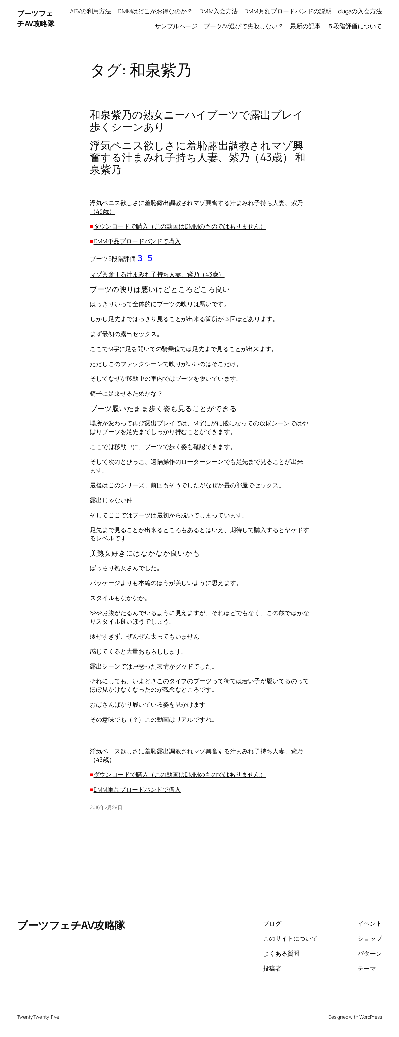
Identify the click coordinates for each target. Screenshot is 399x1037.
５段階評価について (354, 26)
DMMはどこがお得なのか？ (155, 11)
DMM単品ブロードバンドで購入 (137, 241)
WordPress (370, 1017)
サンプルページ (176, 26)
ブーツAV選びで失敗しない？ (244, 26)
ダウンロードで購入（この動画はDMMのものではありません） (180, 226)
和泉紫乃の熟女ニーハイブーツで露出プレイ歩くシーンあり (196, 121)
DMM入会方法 (218, 11)
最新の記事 (305, 26)
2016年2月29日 (106, 807)
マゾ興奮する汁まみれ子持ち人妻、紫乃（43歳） (157, 274)
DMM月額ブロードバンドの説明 (288, 11)
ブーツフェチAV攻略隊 (35, 18)
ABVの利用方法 (90, 11)
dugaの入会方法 (360, 11)
